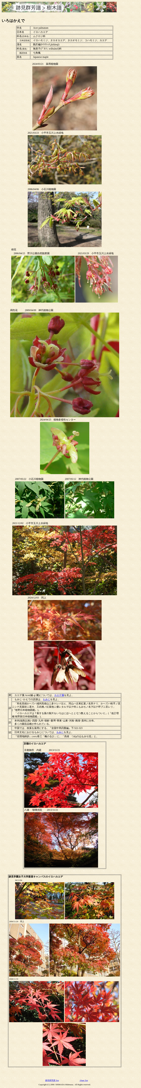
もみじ (46, 699)
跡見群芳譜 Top (52, 1080)
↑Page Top (83, 1080)
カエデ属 (59, 695)
